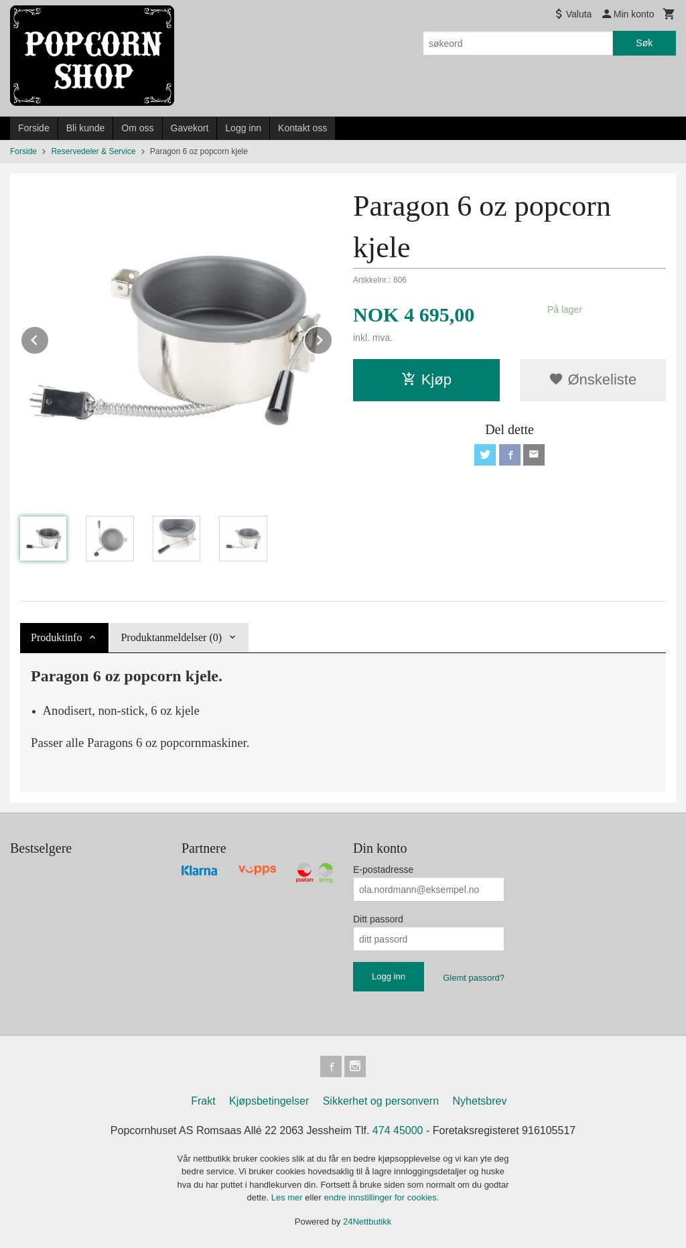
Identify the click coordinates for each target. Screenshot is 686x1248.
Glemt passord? (473, 978)
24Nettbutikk (367, 1222)
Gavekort (190, 128)
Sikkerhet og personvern (381, 1101)
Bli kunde (85, 128)
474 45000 (397, 1130)
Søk (644, 43)
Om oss (137, 128)
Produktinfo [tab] (56, 637)
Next (332, 338)
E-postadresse (383, 869)
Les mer (288, 1197)
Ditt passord (378, 919)
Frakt (203, 1101)
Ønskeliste (592, 379)
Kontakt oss (302, 128)
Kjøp (426, 379)
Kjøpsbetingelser (269, 1101)
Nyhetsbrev (480, 1101)
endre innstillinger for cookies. (381, 1197)
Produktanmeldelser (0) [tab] (171, 637)
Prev (49, 338)
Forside (34, 128)
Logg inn (243, 128)
